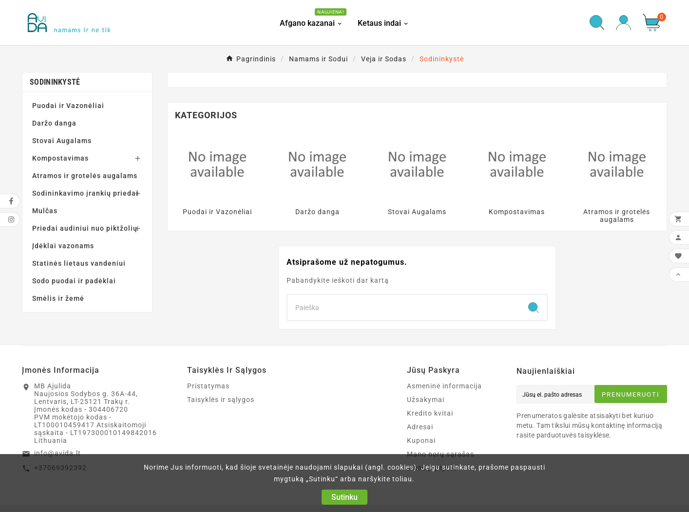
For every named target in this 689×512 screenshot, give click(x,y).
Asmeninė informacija (444, 386)
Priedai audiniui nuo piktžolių (84, 228)
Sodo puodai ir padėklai (74, 281)
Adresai (420, 427)
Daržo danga (54, 123)
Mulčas (44, 211)
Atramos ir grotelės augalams (84, 176)
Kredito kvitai (430, 413)
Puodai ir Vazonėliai (68, 106)
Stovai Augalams (62, 141)
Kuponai (421, 440)
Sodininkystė (55, 82)
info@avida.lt (57, 453)
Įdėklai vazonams (63, 246)
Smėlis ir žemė (58, 298)
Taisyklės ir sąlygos (220, 399)
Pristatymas (208, 386)
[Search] (403, 307)
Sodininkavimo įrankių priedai (85, 193)
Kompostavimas (60, 158)
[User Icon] (623, 22)
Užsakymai (425, 399)
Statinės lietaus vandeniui (79, 263)
